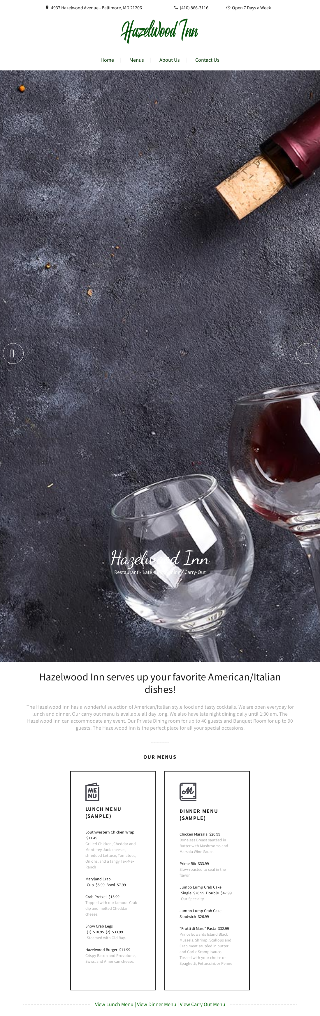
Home (107, 59)
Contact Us (207, 59)
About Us (169, 59)
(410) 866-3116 (194, 7)
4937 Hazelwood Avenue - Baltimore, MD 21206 (96, 7)
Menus (136, 59)
